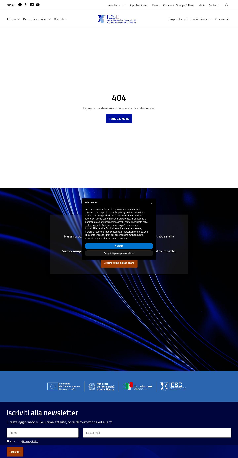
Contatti (213, 5)
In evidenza (116, 5)
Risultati (61, 19)
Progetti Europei (178, 19)
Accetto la (24, 441)
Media (201, 5)
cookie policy (91, 225)
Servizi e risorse (201, 19)
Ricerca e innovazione (37, 19)
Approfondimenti (138, 5)
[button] (151, 203)
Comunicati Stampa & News (179, 5)
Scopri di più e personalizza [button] (119, 253)
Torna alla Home (119, 118)
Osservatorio (222, 19)
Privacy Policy (30, 441)
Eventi (155, 5)
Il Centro (13, 19)
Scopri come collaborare (119, 262)
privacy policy (125, 212)
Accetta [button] (119, 246)
